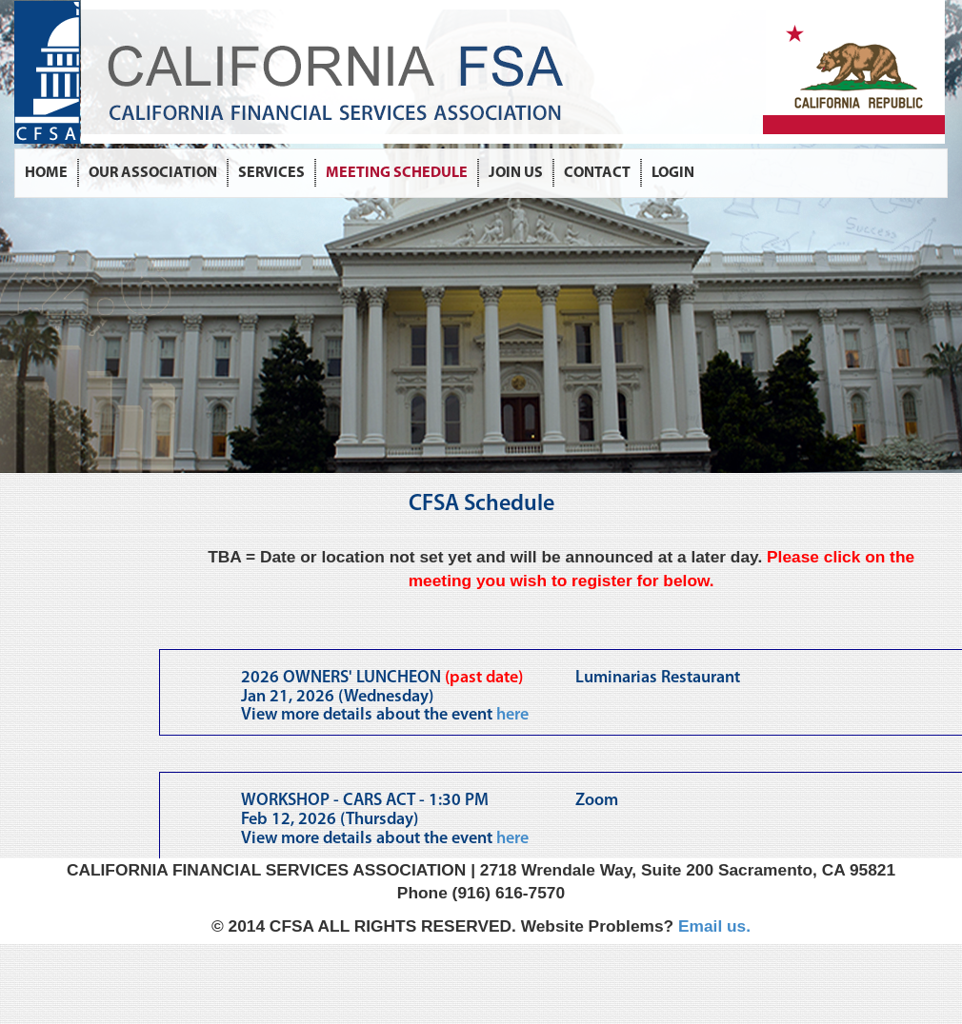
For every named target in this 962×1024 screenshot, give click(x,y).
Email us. (714, 925)
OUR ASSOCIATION (153, 173)
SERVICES (271, 173)
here (512, 715)
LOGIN (672, 173)
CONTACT (597, 173)
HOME (46, 173)
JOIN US (516, 173)
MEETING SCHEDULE (397, 173)
